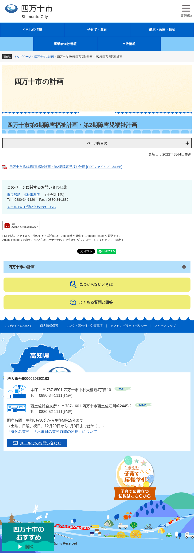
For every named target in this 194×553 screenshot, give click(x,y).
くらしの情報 (32, 29)
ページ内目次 (97, 143)
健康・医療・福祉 (162, 29)
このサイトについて (18, 325)
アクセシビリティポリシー (128, 325)
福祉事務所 (31, 195)
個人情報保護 (49, 325)
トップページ (22, 56)
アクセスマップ (165, 325)
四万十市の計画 (44, 56)
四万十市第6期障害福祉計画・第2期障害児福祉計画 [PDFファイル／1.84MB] (65, 167)
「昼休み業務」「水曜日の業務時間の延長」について (52, 432)
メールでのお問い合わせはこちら (31, 207)
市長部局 (13, 195)
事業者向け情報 (65, 44)
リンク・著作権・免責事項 (84, 325)
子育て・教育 (97, 29)
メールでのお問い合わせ (40, 443)
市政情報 (129, 44)
